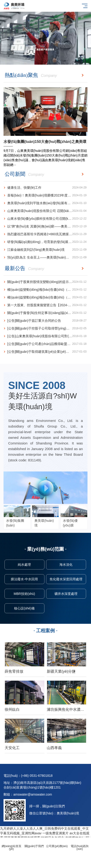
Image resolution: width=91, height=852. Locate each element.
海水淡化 (66, 564)
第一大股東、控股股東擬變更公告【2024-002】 (45, 305)
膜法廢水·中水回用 (24, 579)
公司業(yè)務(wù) (57, 843)
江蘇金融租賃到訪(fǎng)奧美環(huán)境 (45, 250)
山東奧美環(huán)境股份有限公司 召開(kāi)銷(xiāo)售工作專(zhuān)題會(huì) (45, 211)
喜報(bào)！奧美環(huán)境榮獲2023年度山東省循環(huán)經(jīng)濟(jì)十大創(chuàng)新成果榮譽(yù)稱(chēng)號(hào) (45, 195)
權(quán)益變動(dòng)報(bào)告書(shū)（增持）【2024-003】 (45, 297)
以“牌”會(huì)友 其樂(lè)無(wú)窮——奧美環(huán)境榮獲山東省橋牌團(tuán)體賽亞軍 (45, 226)
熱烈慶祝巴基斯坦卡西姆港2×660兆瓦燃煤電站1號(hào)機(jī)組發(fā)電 (45, 234)
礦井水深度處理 (66, 594)
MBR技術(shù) (24, 594)
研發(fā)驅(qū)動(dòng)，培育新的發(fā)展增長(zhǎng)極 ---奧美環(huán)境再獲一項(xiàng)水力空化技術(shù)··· (45, 242)
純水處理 (24, 564)
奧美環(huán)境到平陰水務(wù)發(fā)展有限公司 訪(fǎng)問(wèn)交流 (45, 203)
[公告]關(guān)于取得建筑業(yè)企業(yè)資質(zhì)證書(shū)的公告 (45, 352)
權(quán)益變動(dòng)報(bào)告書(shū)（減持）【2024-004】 (45, 290)
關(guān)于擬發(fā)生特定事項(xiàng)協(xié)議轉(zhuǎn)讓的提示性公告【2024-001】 (45, 313)
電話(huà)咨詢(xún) (79, 845)
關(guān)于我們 (34, 843)
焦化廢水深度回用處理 (66, 579)
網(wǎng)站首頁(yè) (11, 845)
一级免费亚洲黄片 (55, 833)
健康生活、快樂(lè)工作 (45, 188)
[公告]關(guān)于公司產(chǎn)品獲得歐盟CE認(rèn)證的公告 (45, 344)
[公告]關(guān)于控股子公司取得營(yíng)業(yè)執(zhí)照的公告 (45, 328)
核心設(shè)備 (24, 608)
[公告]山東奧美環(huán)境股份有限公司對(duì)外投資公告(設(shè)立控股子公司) (45, 336)
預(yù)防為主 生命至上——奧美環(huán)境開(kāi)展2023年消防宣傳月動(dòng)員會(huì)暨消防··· (45, 257)
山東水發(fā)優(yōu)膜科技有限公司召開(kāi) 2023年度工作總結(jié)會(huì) (45, 219)
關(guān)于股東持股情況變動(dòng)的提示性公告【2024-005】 (45, 282)
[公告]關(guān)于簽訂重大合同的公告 (45, 321)
